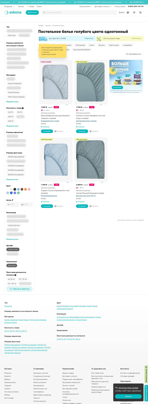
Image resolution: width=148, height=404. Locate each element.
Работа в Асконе (39, 382)
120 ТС (10, 112)
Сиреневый (61, 309)
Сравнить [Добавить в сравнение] (58, 131)
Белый (59, 306)
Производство (38, 385)
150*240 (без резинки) (16, 157)
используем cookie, (129, 387)
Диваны (7, 379)
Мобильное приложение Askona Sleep (100, 391)
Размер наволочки (14, 132)
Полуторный (80, 45)
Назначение (11, 261)
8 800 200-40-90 (136, 6)
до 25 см (11, 279)
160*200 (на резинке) (15, 174)
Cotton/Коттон (14, 225)
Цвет (8, 186)
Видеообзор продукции (42, 395)
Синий (94, 306)
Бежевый (65, 306)
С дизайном (127, 45)
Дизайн (9, 245)
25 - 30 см (23, 279)
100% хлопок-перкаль (16, 97)
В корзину (47, 131)
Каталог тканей (68, 385)
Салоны (21, 6)
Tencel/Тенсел (13, 92)
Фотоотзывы (9, 398)
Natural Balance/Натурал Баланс (81, 317)
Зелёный (69, 309)
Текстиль (48, 25)
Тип (7, 27)
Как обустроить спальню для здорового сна (102, 377)
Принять (128, 396)
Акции (30, 6)
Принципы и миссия (40, 373)
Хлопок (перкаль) (14, 83)
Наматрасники (10, 382)
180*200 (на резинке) (35, 347)
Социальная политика (41, 376)
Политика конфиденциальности (70, 393)
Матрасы (7, 373)
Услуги (39, 6)
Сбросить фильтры (19, 289)
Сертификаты (38, 392)
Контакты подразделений (130, 373)
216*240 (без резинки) (22, 350)
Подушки (7, 385)
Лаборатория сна (40, 389)
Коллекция (11, 212)
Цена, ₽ (9, 200)
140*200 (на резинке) (16, 170)
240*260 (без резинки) (12, 353)
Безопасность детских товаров (99, 383)
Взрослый (11, 265)
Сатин (91, 45)
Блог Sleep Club (97, 373)
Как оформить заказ (69, 389)
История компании (40, 379)
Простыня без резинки (81, 49)
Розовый (82, 306)
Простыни (12, 35)
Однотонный (13, 249)
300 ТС (10, 121)
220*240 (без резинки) (39, 350)
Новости (36, 398)
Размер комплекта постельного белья (14, 44)
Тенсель (102, 45)
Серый (88, 306)
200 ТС (10, 117)
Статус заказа (120, 6)
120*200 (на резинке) (16, 166)
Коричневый (74, 306)
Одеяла (7, 389)
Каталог (32, 12)
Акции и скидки (68, 373)
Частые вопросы (39, 401)
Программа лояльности (71, 382)
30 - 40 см (12, 283)
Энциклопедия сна (98, 387)
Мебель (7, 395)
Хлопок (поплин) (10, 322)
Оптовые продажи (127, 376)
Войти (121, 12)
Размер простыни (14, 153)
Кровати (7, 376)
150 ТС (19, 112)
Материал (10, 75)
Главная (41, 25)
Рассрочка (66, 400)
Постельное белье (11, 392)
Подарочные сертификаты (72, 379)
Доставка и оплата (69, 376)
